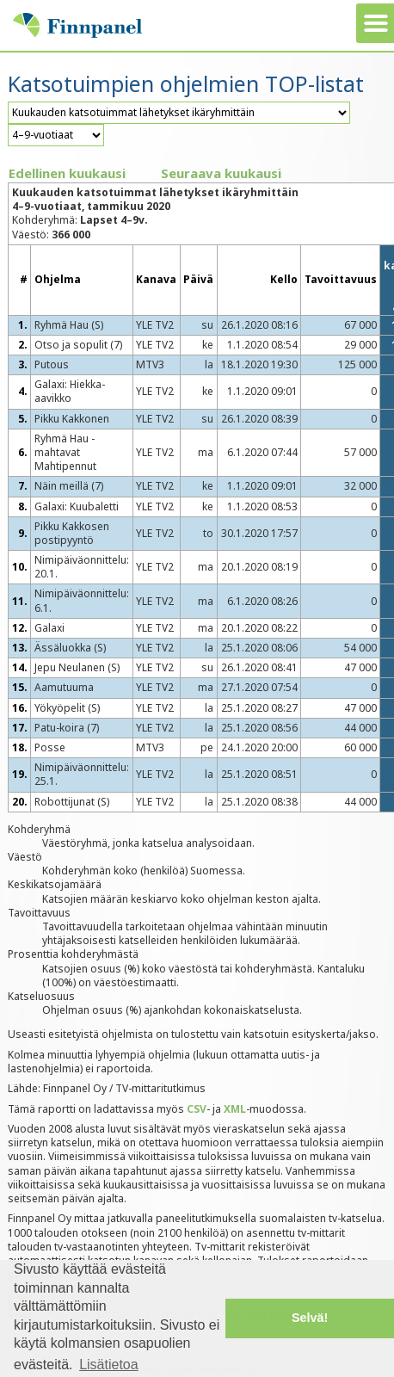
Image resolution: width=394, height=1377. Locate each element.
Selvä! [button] (310, 1318)
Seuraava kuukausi (221, 173)
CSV (196, 1109)
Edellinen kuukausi (67, 173)
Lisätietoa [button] (109, 1364)
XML (235, 1109)
